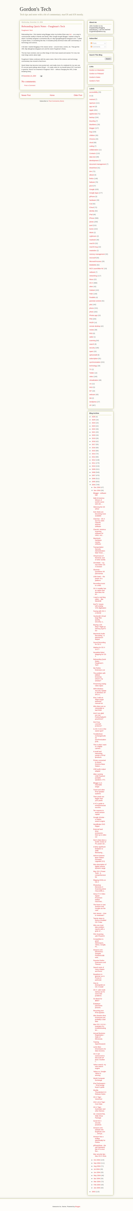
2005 (94, 481)
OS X (91, 283)
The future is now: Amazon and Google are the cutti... (99, 907)
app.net (92, 106)
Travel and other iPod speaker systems (99, 792)
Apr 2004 (97, 1178)
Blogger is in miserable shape (97, 785)
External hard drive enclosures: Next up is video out (99, 833)
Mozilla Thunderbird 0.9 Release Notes (99, 1092)
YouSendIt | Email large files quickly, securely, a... (99, 619)
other (91, 286)
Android (92, 99)
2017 (94, 444)
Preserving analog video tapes (99, 685)
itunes (91, 229)
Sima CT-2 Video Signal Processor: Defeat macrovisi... (99, 897)
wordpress (93, 402)
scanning (92, 340)
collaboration (93, 150)
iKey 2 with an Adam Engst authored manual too (98, 700)
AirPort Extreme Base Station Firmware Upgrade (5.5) (99, 858)
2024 (94, 423)
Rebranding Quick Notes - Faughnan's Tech (43, 26)
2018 (94, 441)
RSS (91, 333)
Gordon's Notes (94, 77)
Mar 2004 (97, 1181)
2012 (94, 460)
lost (70, 34)
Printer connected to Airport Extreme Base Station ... (99, 763)
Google (91, 189)
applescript (93, 114)
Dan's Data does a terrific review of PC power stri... (99, 842)
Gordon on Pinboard (96, 73)
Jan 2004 (97, 1188)
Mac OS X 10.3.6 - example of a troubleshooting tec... (99, 1027)
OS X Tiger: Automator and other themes (99, 1109)
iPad (91, 214)
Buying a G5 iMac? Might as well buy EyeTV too (99, 627)
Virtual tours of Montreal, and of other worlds (99, 558)
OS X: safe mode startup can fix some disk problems (99, 992)
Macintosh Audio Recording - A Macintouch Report (99, 636)
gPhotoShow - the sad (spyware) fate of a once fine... (99, 1148)
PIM (90, 319)
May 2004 (97, 1175)
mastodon (92, 250)
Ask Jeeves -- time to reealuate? (99, 914)
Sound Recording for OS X (99, 643)
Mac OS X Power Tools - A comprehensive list (99, 874)
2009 (94, 469)
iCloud (91, 207)
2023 (94, 426)
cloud (91, 142)
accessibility (93, 92)
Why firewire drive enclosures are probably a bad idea (99, 1018)
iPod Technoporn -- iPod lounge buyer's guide (99, 1085)
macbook (92, 240)
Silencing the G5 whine (99, 508)
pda (90, 304)
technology (93, 366)
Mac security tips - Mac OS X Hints (99, 1155)
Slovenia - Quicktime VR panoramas (99, 571)
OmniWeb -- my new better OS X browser (99, 565)
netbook (92, 272)
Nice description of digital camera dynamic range (99, 866)
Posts (93, 43)
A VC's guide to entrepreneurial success (99, 805)
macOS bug (93, 247)
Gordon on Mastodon (96, 70)
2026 (94, 417)
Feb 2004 (97, 1185)
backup (91, 117)
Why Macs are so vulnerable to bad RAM (99, 708)
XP (90, 405)
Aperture (92, 103)
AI (90, 96)
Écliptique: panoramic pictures (97, 1005)
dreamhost (93, 168)
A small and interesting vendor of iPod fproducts (99, 754)
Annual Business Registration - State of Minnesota (99, 1036)
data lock (92, 157)
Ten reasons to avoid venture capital (98, 812)
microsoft (92, 258)
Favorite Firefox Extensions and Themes (99, 962)
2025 (94, 420)
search (91, 344)
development (93, 160)
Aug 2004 (97, 1166)
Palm (91, 294)
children (92, 135)
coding (91, 146)
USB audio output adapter (99, 770)
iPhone (91, 218)
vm (90, 384)
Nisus (91, 279)
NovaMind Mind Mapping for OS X (99, 654)
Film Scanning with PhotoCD (99, 935)
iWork (91, 232)
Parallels (92, 297)
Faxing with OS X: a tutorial (99, 612)
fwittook (92, 182)
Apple (91, 110)
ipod (90, 225)
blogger (92, 128)
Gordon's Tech (35, 9)
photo (91, 312)
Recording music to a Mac (99, 584)
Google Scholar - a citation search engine (99, 819)
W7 (90, 391)
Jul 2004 (97, 1169)
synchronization (94, 362)
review (91, 330)
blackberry (93, 124)
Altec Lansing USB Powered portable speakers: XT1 (99, 777)
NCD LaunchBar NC (96, 268)
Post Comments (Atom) (56, 101)
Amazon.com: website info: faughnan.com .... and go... (99, 1130)
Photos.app (93, 315)
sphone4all (93, 355)
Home (52, 95)
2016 (94, 448)
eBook (91, 175)
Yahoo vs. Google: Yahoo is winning (99, 1073)
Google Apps (93, 193)
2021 (94, 432)
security (92, 348)
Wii (90, 398)
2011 (94, 463)
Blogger (77, 1206)
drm (90, 171)
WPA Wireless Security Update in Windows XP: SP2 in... (99, 691)
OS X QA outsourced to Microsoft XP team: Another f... (99, 1057)
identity (91, 211)
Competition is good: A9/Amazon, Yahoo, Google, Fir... (99, 943)
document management (97, 164)
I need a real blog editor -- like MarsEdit (99, 599)
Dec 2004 (97, 487)
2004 (94, 485)
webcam (92, 394)
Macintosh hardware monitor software (97, 541)
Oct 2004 (97, 1160)
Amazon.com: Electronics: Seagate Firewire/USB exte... (98, 953)
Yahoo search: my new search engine (99, 1066)
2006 (94, 478)
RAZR (91, 322)
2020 (94, 435)
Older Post (78, 95)
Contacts (92, 153)
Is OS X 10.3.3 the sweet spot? (99, 730)
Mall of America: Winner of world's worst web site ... (99, 501)
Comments (95, 47)
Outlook (92, 290)
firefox (91, 178)
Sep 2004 (97, 1163)
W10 (91, 387)
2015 (94, 451)
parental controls (95, 301)
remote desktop (94, 326)
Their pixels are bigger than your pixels (98, 798)
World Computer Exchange (99, 1079)
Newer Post (26, 95)
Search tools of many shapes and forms (98, 969)
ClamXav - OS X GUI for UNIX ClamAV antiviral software (99, 522)
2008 (94, 472)
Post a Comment (29, 85)
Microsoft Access (95, 261)
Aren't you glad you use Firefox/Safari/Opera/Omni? (99, 716)
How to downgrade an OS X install (99, 985)
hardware (92, 200)
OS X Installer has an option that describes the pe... (99, 591)
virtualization (93, 380)
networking (93, 276)
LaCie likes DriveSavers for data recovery (99, 1049)
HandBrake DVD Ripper (99, 825)
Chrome (92, 139)
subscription (93, 358)
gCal (91, 186)
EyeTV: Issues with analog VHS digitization (99, 606)
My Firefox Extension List (99, 669)
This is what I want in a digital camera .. (99, 746)
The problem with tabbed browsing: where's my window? (99, 677)
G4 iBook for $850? (97, 1000)
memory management (97, 254)
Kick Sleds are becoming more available (99, 514)
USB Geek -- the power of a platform (99, 578)
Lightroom (92, 236)
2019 (94, 438)
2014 (94, 454)
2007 (94, 475)
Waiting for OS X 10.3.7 (99, 648)
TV (90, 369)
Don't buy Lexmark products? (97, 724)
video (91, 376)
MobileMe (92, 265)
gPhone (92, 196)
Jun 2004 (97, 1172)
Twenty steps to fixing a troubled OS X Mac (99, 920)
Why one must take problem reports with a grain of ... (98, 928)
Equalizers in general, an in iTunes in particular (99, 977)
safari (91, 337)
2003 (94, 1192)
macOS (92, 243)
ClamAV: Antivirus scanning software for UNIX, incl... (99, 532)
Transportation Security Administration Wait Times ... (99, 550)
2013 (94, 457)
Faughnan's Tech (27, 30)
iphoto (91, 222)
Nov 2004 (97, 490)
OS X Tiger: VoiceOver (97, 1098)
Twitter (91, 373)
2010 (94, 466)
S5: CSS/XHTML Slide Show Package (99, 1116)
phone (91, 308)
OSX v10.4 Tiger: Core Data (99, 1103)
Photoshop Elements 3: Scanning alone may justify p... (99, 888)
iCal (90, 204)
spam (91, 351)
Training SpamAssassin (99, 1043)
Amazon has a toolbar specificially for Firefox (99, 1139)
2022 (94, 429)
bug (90, 132)
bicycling (92, 121)
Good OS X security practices (97, 1123)
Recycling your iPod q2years (98, 1011)
